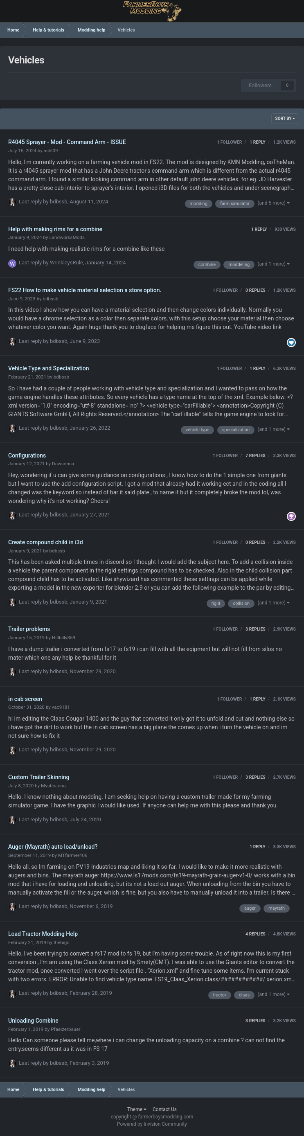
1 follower (229, 142)
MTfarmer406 (73, 855)
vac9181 (61, 707)
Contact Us (165, 1109)
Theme (136, 1109)
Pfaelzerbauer (65, 1029)
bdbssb (59, 201)
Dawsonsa (63, 464)
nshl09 (51, 150)
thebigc (62, 942)
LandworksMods (67, 237)
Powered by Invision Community (152, 1124)
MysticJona (53, 786)
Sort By (285, 118)
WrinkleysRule (66, 262)
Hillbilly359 (63, 637)
